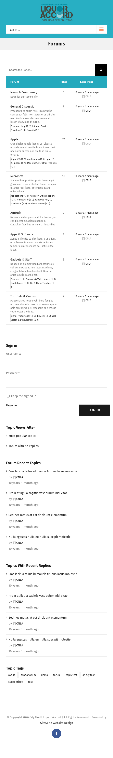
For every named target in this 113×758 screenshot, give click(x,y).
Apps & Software (21, 234)
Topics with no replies (24, 446)
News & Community (23, 92)
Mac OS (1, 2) (33, 163)
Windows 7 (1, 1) (43, 199)
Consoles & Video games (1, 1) (41, 279)
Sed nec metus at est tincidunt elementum (38, 515)
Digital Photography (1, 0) (23, 316)
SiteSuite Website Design (56, 723)
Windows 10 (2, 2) (25, 199)
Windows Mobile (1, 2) (39, 203)
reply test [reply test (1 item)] (71, 674)
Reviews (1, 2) (44, 316)
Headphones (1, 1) (20, 283)
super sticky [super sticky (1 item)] (15, 681)
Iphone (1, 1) (20, 163)
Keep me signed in (23, 396)
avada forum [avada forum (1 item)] (28, 674)
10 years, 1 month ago (87, 92)
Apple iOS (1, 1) (18, 159)
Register (11, 405)
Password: (13, 373)
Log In (94, 410)
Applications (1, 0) (36, 159)
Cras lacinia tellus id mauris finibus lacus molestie (43, 471)
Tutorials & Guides (23, 296)
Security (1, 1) (33, 130)
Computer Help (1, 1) (21, 126)
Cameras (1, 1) (18, 279)
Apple (14, 139)
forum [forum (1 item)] (57, 674)
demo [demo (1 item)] (44, 674)
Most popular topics (22, 436)
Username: (13, 353)
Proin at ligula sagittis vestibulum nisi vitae (38, 493)
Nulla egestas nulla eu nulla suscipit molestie (40, 537)
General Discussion (23, 106)
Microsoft (16, 176)
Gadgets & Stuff (21, 259)
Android (16, 213)
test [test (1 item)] (30, 681)
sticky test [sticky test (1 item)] (89, 674)
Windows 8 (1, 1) (19, 203)
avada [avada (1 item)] (11, 674)
